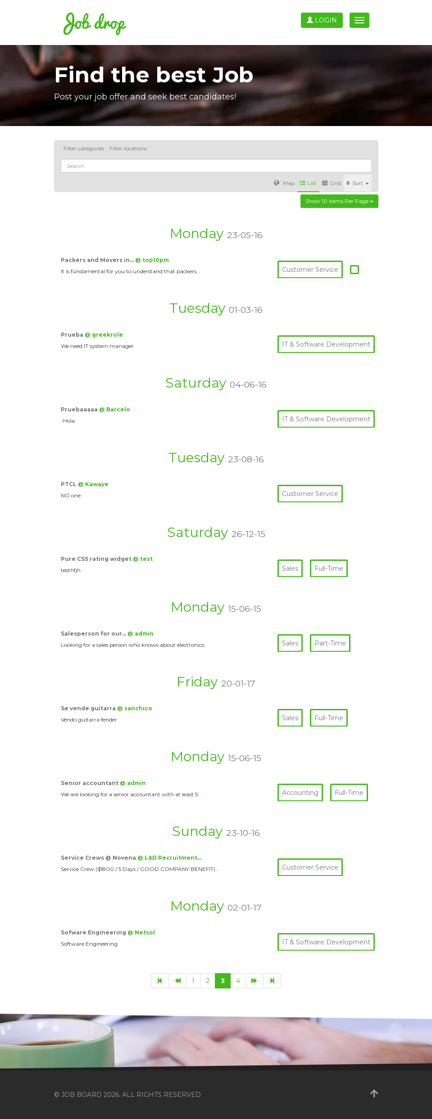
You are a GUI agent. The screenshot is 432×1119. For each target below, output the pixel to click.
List (308, 183)
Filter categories (84, 148)
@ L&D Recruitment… (169, 857)
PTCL (69, 484)
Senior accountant (90, 783)
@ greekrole (104, 334)
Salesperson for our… (94, 633)
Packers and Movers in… (98, 260)
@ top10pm (152, 260)
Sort (357, 183)
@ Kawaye (93, 484)
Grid (331, 183)
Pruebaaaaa (80, 409)
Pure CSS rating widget (97, 558)
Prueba (73, 334)
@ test (143, 558)
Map (284, 183)
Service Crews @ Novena (99, 857)
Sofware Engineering (94, 932)
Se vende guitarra (89, 708)
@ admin (140, 633)
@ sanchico (134, 708)
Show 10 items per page (339, 201)
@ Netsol (141, 932)
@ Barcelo (114, 409)
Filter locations (128, 148)
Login (322, 20)
